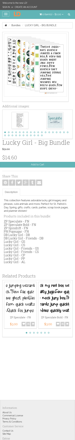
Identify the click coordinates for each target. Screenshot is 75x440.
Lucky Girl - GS (14, 242)
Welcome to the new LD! (14, 3)
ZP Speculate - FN (16, 221)
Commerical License (12, 415)
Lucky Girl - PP (14, 258)
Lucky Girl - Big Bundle (40, 25)
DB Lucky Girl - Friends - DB (23, 238)
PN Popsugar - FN (16, 231)
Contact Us (7, 431)
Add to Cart (37, 164)
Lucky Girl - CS (14, 245)
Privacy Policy (9, 418)
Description (11, 192)
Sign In (6, 7)
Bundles (16, 25)
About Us (7, 412)
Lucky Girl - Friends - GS (21, 248)
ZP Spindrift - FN (16, 228)
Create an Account (26, 7)
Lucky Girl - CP (14, 255)
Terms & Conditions (12, 421)
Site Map (6, 434)
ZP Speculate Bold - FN (20, 225)
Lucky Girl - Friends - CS (21, 252)
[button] (51, 14)
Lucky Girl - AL (14, 262)
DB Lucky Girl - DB (17, 235)
